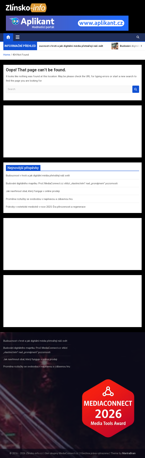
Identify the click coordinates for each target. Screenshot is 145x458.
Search (135, 89)
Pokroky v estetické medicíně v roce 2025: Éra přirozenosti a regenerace (46, 206)
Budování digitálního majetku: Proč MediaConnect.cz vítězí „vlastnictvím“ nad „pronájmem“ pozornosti (62, 183)
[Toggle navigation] (17, 37)
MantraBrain (129, 453)
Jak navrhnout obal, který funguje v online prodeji (33, 191)
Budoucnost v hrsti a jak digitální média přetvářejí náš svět (38, 175)
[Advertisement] (72, 131)
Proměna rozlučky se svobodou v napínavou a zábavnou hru (39, 199)
